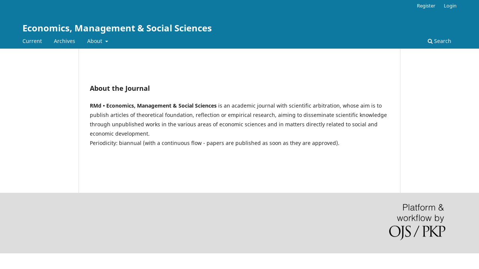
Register (426, 5)
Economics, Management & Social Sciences (117, 28)
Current (32, 40)
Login (450, 5)
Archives (64, 40)
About (95, 40)
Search (439, 40)
